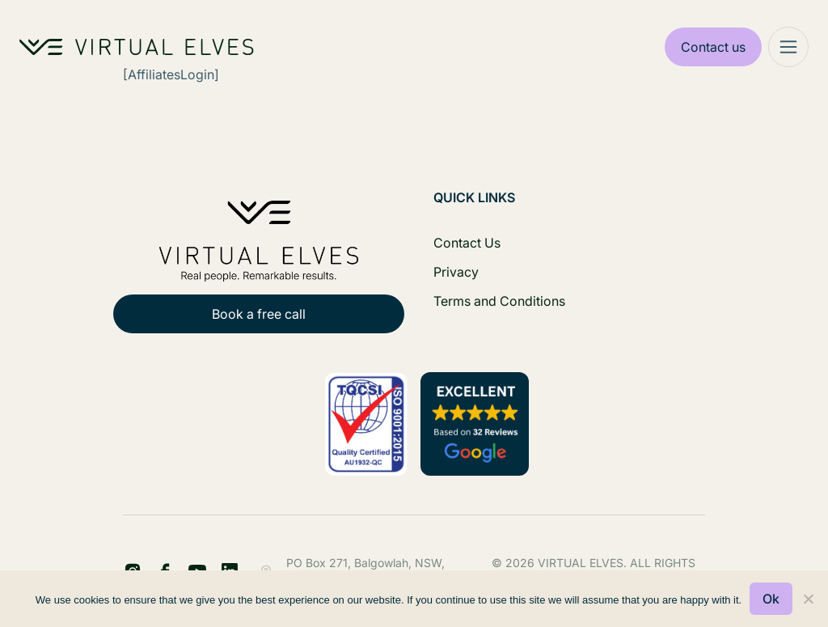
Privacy (456, 272)
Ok (771, 599)
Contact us (713, 47)
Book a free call (259, 314)
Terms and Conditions (499, 301)
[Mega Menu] (788, 47)
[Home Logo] (136, 47)
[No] (808, 599)
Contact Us (467, 243)
